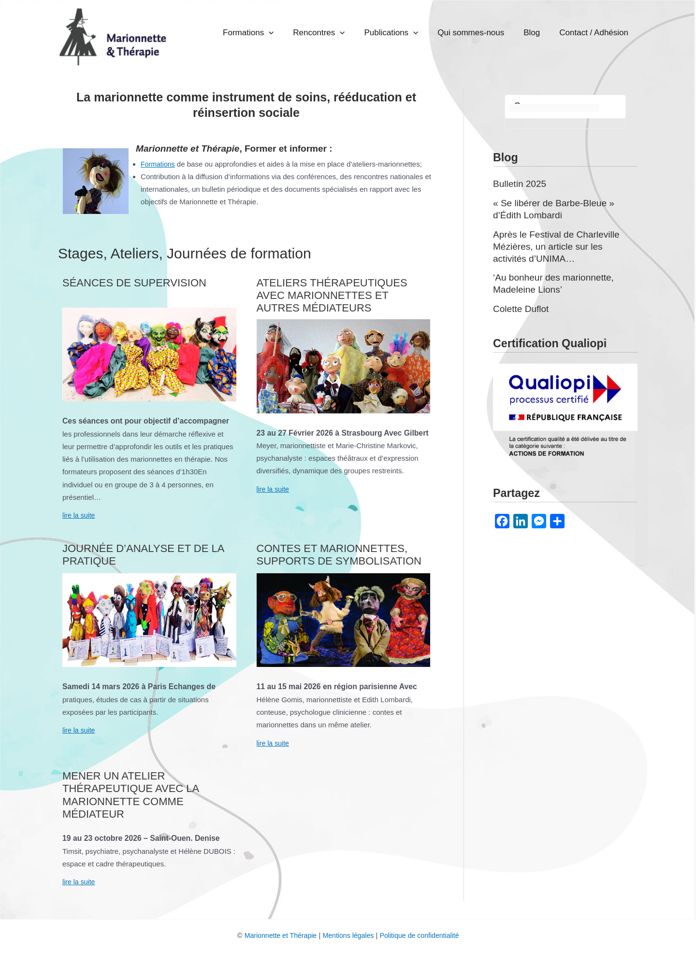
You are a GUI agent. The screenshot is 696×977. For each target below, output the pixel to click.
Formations (159, 163)
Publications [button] (430, 33)
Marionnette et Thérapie (276, 935)
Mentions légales (348, 935)
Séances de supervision (134, 282)
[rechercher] (553, 108)
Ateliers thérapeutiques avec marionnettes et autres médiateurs (332, 295)
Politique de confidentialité (423, 935)
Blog (548, 32)
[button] (330, 33)
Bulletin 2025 (521, 183)
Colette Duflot (522, 306)
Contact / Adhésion (599, 32)
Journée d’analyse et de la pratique (143, 554)
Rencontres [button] (369, 33)
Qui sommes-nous (498, 32)
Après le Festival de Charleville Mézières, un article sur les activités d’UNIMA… (560, 245)
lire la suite (79, 515)
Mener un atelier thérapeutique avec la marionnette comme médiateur (130, 794)
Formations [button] (309, 33)
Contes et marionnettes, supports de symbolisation (339, 554)
